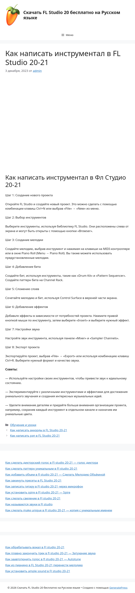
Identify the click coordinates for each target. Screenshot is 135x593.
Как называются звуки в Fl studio (29, 504)
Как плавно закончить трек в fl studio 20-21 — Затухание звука (50, 553)
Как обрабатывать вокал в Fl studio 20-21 (35, 547)
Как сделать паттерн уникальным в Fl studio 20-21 (41, 468)
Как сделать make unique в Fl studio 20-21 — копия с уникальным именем (58, 510)
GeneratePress (118, 587)
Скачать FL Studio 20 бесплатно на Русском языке (71, 15)
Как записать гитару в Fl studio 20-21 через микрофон (44, 486)
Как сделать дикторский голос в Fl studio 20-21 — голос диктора (51, 463)
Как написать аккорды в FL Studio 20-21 (38, 430)
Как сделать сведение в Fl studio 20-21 (32, 498)
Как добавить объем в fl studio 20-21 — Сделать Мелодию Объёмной (55, 474)
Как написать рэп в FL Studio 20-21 (35, 436)
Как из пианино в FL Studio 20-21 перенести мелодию (44, 565)
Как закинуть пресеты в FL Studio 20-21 (33, 480)
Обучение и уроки (23, 425)
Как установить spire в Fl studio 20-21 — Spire (37, 492)
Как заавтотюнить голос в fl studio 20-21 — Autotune (43, 559)
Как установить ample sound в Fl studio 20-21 (37, 571)
